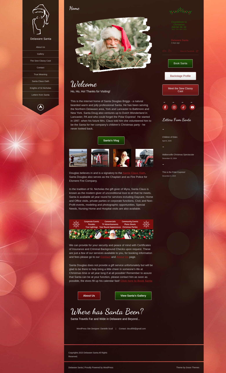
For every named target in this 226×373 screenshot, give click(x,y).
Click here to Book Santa (136, 280)
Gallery (40, 54)
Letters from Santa (40, 95)
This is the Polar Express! (173, 172)
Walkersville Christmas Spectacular (178, 154)
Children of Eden (169, 137)
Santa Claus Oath (40, 81)
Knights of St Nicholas (40, 88)
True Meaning (40, 74)
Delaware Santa (179, 40)
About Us (40, 47)
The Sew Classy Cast (40, 60)
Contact (40, 67)
